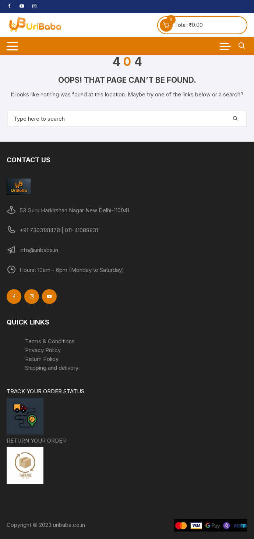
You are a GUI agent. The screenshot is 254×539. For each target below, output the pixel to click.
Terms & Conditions (50, 341)
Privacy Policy (43, 350)
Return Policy (42, 358)
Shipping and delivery (51, 367)
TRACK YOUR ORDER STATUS (45, 412)
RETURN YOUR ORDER (36, 461)
